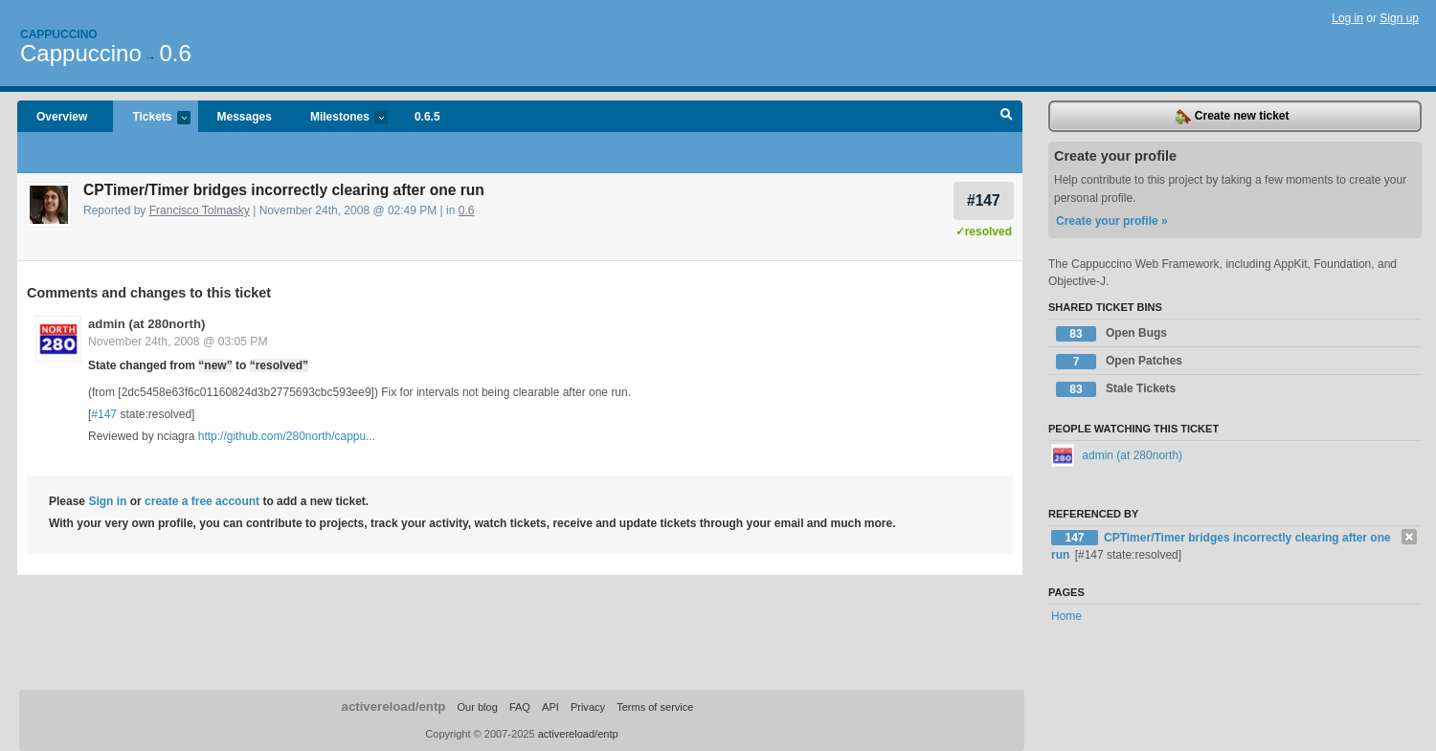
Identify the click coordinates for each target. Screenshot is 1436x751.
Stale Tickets (1116, 389)
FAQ (519, 707)
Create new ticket (1232, 116)
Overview (61, 116)
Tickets (151, 118)
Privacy (588, 707)
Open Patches (1119, 361)
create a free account (202, 501)
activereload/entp (394, 706)
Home (1066, 616)
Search (1006, 116)
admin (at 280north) (146, 324)
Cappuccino (59, 34)
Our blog (477, 707)
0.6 (175, 53)
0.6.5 (427, 116)
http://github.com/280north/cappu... (286, 436)
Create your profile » (1112, 221)
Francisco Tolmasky (199, 210)
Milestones (339, 118)
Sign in (107, 501)
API (550, 707)
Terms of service (655, 707)
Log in (1347, 18)
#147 (983, 200)
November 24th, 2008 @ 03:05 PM (178, 341)
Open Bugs (1111, 334)
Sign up (1399, 18)
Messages (244, 116)
